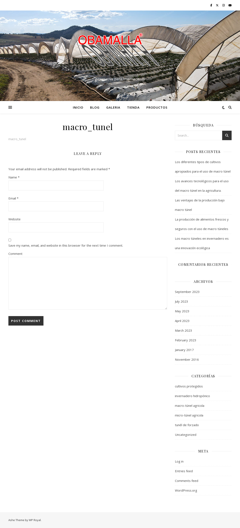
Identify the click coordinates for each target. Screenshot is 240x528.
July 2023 (181, 301)
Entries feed (184, 471)
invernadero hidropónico (192, 396)
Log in (179, 461)
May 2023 (182, 311)
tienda (133, 107)
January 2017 (184, 350)
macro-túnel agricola (189, 405)
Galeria (113, 107)
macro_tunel (17, 139)
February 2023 (185, 340)
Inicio (78, 107)
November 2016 (187, 359)
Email (13, 198)
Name (14, 177)
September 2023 (187, 292)
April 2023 (182, 321)
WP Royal (35, 520)
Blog (95, 107)
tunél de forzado (187, 425)
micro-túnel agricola (189, 415)
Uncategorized (185, 434)
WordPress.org (186, 490)
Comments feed (186, 481)
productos (156, 107)
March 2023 (183, 330)
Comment (15, 253)
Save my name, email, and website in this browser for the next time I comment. (65, 245)
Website (14, 219)
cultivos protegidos (189, 386)
